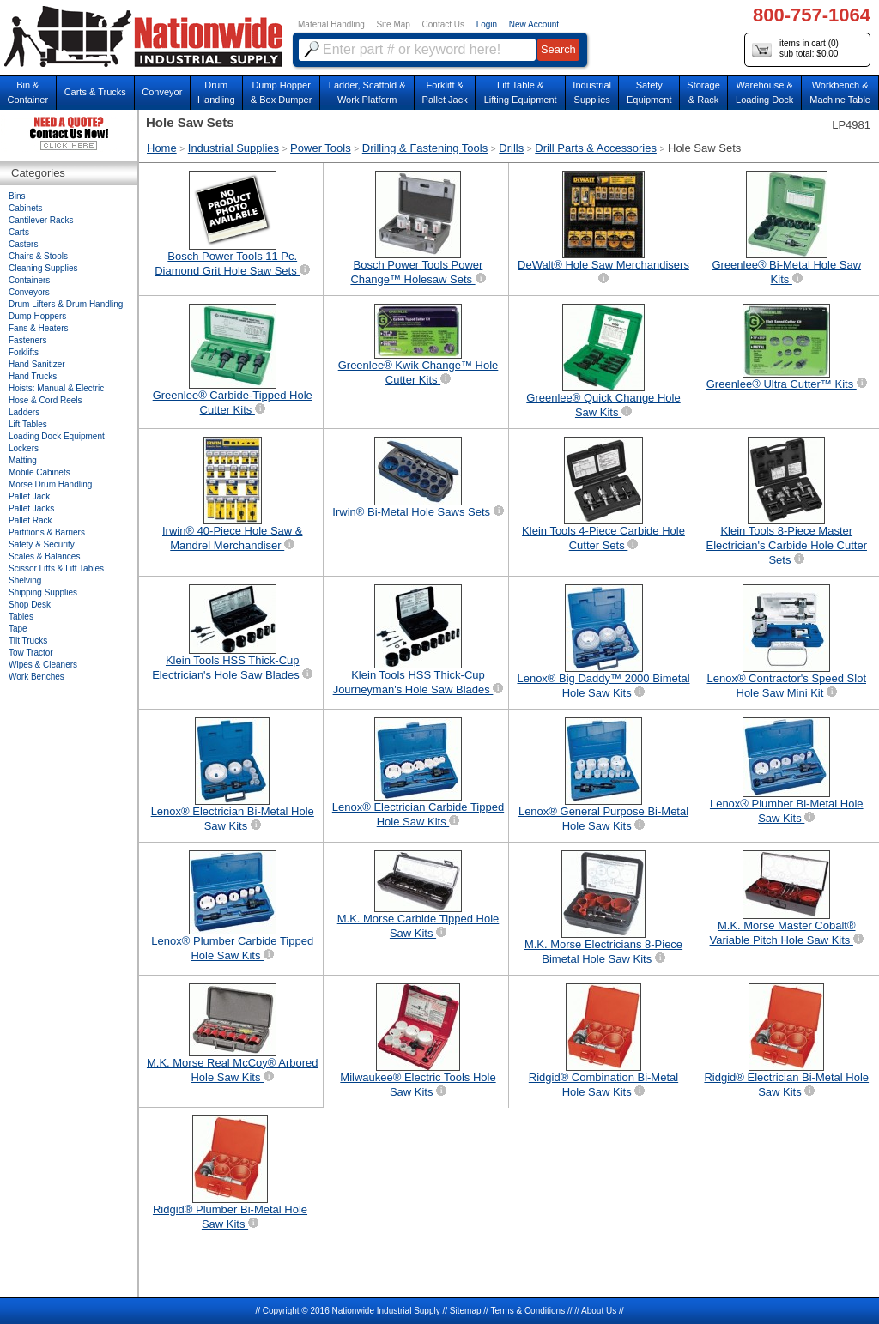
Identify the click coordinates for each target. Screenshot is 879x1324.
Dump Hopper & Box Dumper (281, 92)
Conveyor (162, 92)
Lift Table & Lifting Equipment (520, 92)
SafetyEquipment (649, 92)
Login (486, 24)
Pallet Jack (29, 496)
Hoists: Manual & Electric (56, 388)
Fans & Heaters (38, 328)
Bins (17, 196)
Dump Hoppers (37, 316)
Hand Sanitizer (37, 364)
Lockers (24, 448)
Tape (18, 628)
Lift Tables (28, 424)
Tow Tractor (31, 652)
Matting (23, 460)
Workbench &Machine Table (839, 92)
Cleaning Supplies (43, 268)
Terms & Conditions (527, 1310)
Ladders (24, 412)
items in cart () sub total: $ (795, 49)
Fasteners (27, 340)
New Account (534, 24)
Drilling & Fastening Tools (425, 148)
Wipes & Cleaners (43, 664)
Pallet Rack (30, 520)
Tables (21, 616)
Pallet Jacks (31, 508)
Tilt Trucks (28, 640)
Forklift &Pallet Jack (445, 92)
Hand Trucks (33, 376)
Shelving (25, 580)
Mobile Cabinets (39, 472)
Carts (19, 232)
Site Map (392, 24)
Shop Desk (30, 604)
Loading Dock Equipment (57, 436)
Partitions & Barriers (47, 532)
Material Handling (331, 24)
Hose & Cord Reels (45, 400)
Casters (23, 244)
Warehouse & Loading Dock (764, 92)
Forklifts (24, 352)
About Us (598, 1310)
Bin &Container (27, 92)
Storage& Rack (703, 92)
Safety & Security (42, 544)
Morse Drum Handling (50, 484)
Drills (511, 148)
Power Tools (320, 148)
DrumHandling (215, 92)
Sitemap (466, 1310)
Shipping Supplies (43, 592)
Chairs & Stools (38, 256)
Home (162, 148)
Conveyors (29, 292)
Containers (29, 280)
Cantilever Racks (41, 220)
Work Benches (36, 676)
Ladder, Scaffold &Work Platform (367, 92)
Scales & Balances (44, 556)
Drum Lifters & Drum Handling (66, 304)
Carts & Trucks (95, 92)
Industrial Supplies (233, 148)
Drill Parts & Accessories (596, 148)
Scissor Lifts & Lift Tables (56, 568)
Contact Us (443, 24)
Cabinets (25, 208)
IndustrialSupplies (592, 92)
